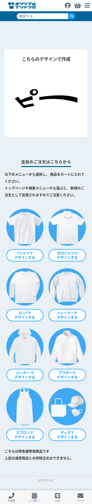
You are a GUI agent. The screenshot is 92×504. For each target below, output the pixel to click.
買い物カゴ (77, 4)
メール (80, 500)
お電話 (11, 500)
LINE (57, 501)
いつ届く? (34, 500)
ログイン (67, 4)
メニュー (87, 4)
